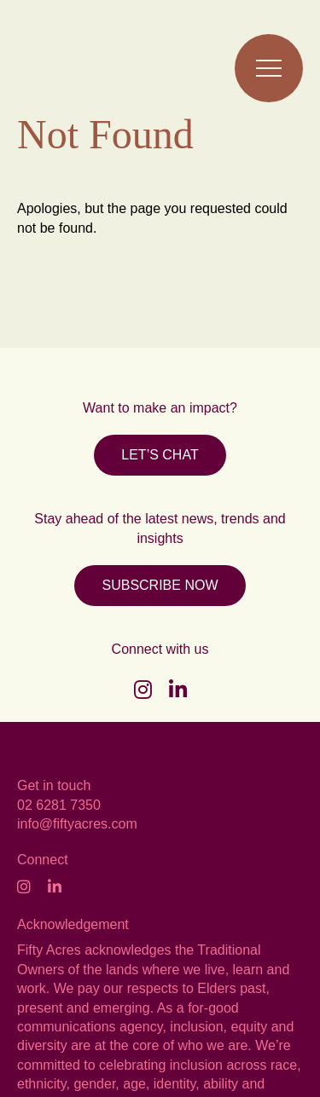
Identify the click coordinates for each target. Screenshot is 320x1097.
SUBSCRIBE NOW (160, 585)
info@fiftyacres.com (77, 824)
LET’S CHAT (159, 454)
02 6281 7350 (59, 805)
